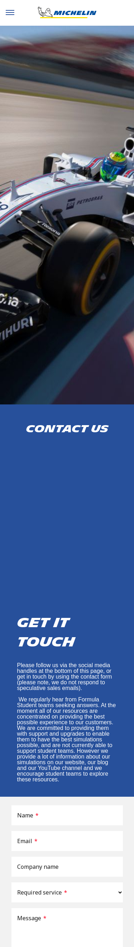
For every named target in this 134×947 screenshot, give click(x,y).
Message (31, 918)
